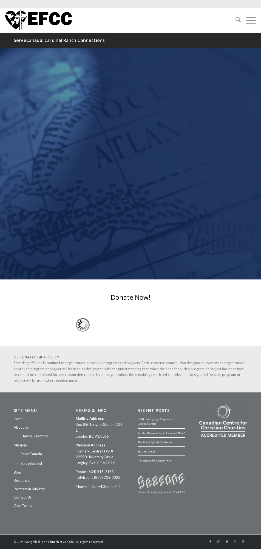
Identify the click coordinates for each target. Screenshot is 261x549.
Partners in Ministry (29, 489)
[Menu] (248, 20)
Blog (17, 472)
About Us (21, 427)
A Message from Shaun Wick (155, 460)
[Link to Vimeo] (227, 541)
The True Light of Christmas (155, 442)
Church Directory (34, 436)
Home (18, 419)
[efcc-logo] (38, 20)
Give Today (23, 505)
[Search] (235, 20)
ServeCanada (31, 454)
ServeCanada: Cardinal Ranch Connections (59, 40)
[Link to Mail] (235, 541)
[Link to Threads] (243, 541)
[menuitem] (235, 20)
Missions (21, 445)
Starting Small (146, 451)
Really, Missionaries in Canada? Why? (161, 433)
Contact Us (23, 497)
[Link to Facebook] (210, 541)
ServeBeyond (31, 463)
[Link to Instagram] (218, 541)
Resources (22, 480)
